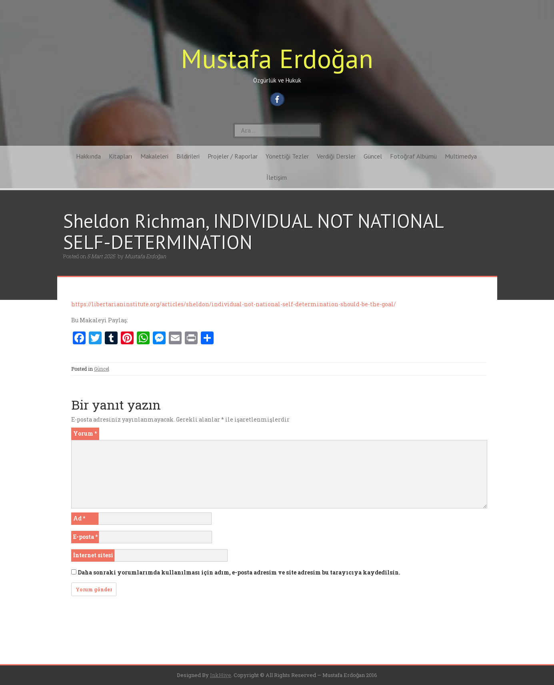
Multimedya (461, 156)
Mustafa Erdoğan (277, 58)
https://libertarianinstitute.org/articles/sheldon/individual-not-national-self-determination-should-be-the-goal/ (233, 304)
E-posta (85, 536)
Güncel (373, 156)
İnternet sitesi (93, 555)
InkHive (220, 675)
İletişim (276, 177)
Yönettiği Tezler (287, 156)
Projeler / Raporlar (233, 156)
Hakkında (88, 156)
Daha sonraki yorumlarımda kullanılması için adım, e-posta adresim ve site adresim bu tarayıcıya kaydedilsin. (239, 572)
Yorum (85, 433)
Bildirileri (188, 156)
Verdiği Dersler (336, 156)
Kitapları (120, 156)
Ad (79, 518)
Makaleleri (154, 156)
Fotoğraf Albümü (413, 156)
